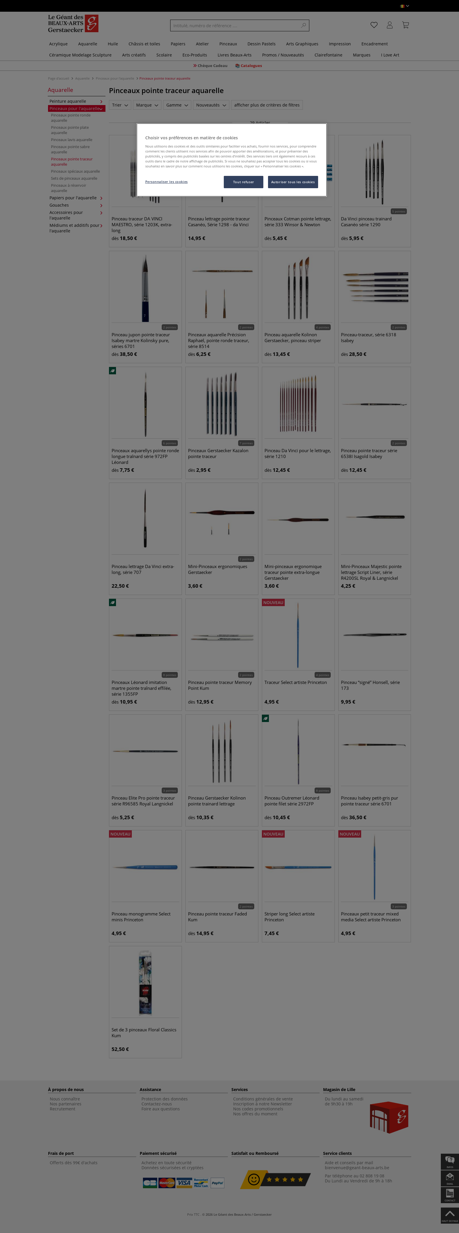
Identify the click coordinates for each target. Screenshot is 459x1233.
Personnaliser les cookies (166, 181)
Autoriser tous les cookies (293, 182)
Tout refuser (243, 182)
